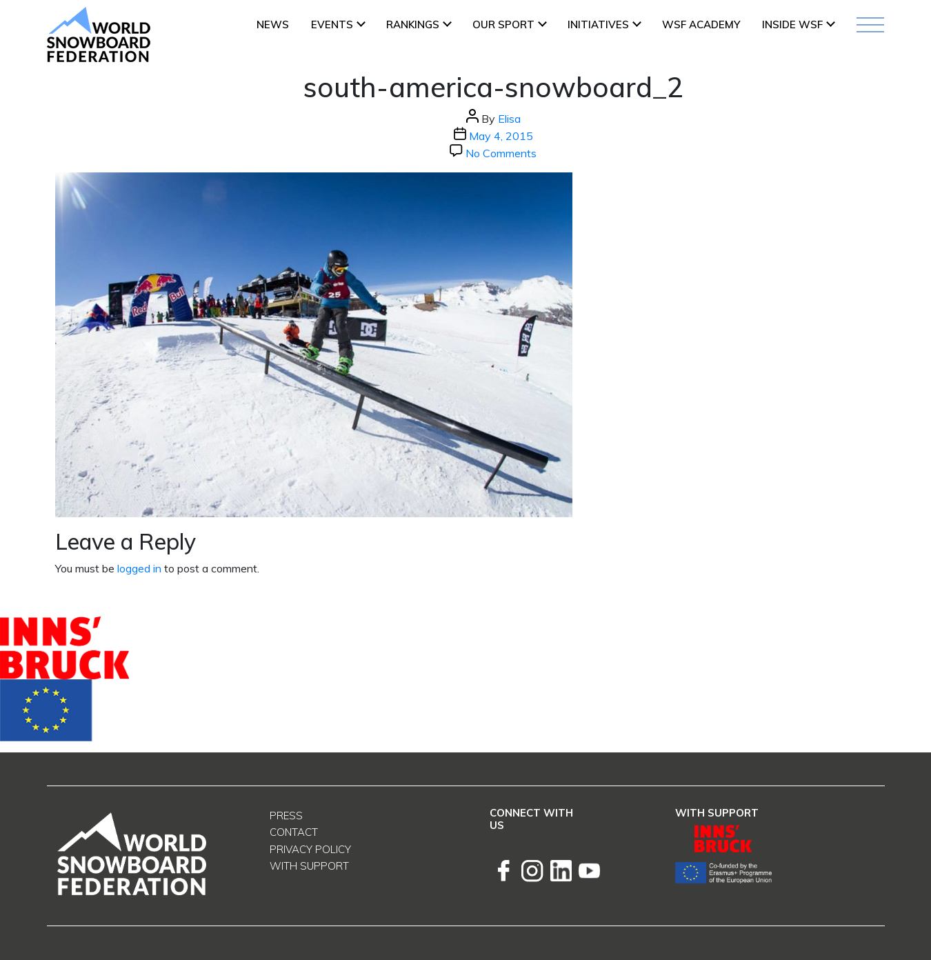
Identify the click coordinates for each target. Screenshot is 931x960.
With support (309, 865)
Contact (294, 832)
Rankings (412, 24)
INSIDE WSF (792, 24)
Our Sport (503, 24)
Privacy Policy (310, 849)
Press (286, 815)
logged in (139, 568)
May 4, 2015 (501, 136)
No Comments (501, 153)
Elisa (509, 119)
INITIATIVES (598, 24)
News (273, 24)
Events (332, 24)
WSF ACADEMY (701, 24)
